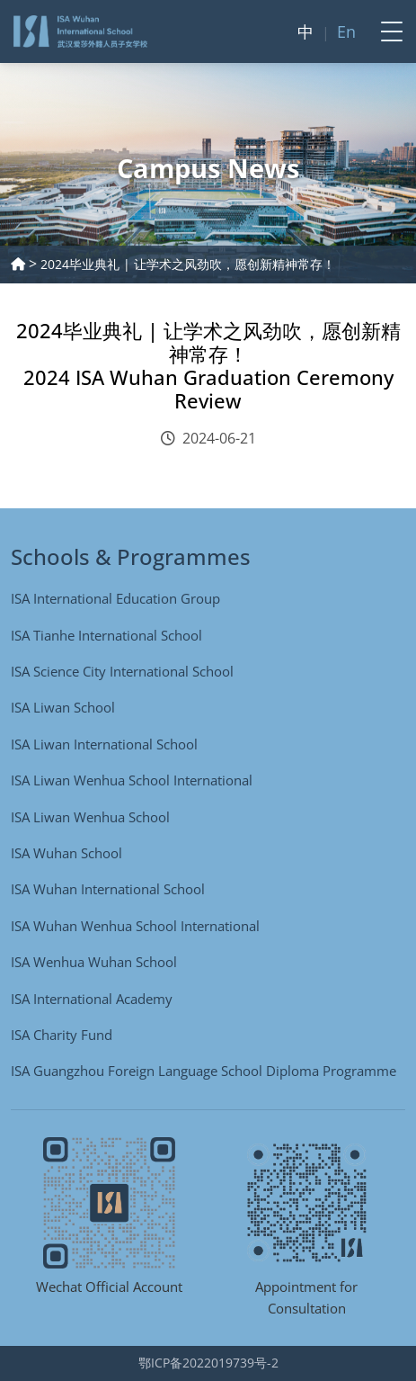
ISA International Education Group (115, 598)
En (346, 31)
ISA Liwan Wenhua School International (131, 780)
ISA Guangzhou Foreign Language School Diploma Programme (203, 1071)
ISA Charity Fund (61, 1035)
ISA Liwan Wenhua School (90, 817)
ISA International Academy (92, 999)
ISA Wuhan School (66, 853)
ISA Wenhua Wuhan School (94, 962)
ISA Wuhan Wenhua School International (135, 926)
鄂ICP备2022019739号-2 (208, 1362)
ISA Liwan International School (104, 744)
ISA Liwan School (63, 707)
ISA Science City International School (122, 671)
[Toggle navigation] (386, 31)
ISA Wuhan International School (108, 889)
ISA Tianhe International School (106, 635)
